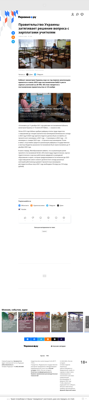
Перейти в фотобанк (39, 70)
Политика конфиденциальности (41, 372)
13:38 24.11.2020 (22, 36)
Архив (42, 356)
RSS (47, 356)
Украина (44, 231)
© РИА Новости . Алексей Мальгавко (26, 70)
